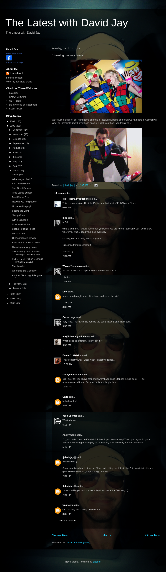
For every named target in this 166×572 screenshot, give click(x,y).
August (17, 147)
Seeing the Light (20, 210)
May (15, 161)
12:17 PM (67, 386)
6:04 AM (66, 207)
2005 (13, 303)
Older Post (153, 535)
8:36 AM (66, 307)
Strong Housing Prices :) (24, 229)
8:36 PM (66, 514)
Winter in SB (18, 233)
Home (107, 535)
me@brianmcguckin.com (76, 336)
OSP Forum (15, 100)
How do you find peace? (24, 201)
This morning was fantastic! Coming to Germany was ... (27, 253)
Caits (65, 396)
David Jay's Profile (14, 53)
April (15, 166)
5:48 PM (66, 447)
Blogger (96, 561)
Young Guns (18, 215)
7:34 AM (66, 256)
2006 (13, 298)
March (16, 170)
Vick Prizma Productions (76, 198)
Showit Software (17, 97)
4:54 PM (66, 405)
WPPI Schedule (20, 220)
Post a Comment (67, 520)
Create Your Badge (14, 62)
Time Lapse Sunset (22, 192)
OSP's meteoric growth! (24, 238)
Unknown (67, 505)
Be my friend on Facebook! (23, 104)
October (17, 139)
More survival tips (21, 224)
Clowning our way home (24, 247)
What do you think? (22, 179)
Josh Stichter (69, 415)
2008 (13, 125)
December (18, 129)
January (17, 288)
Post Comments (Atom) (78, 542)
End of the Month (21, 183)
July (15, 152)
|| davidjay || (69, 457)
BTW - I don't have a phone (26, 242)
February (18, 283)
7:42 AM (66, 281)
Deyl (64, 291)
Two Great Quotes (21, 188)
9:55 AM (66, 345)
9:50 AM (66, 326)
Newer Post (60, 535)
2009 (13, 121)
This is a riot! (18, 266)
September (19, 143)
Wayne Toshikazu (72, 266)
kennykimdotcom (72, 374)
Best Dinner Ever (20, 197)
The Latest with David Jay (66, 23)
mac (64, 217)
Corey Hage (68, 317)
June (15, 157)
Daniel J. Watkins (71, 355)
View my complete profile (19, 81)
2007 (13, 294)
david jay (13, 93)
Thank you (17, 174)
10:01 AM (67, 364)
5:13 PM (66, 424)
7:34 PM (66, 476)
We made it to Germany (24, 270)
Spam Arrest (15, 108)
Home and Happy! (21, 206)
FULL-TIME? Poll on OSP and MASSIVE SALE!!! (27, 260)
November (18, 134)
